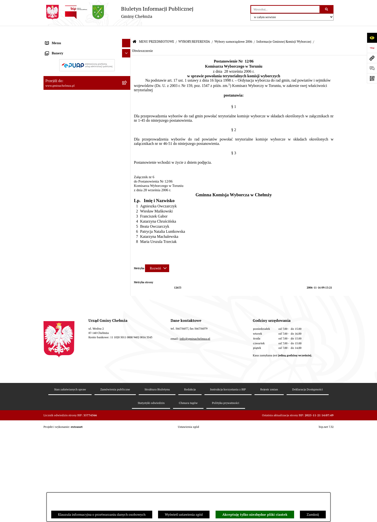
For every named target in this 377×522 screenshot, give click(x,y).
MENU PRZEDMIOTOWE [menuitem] (63, 40)
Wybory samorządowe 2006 (233, 30)
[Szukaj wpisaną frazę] (327, 9)
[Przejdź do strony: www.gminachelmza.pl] (372, 58)
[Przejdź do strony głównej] (118, 12)
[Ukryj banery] (126, 376)
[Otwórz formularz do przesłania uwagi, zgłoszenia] (372, 68)
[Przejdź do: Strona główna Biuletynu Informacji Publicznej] (134, 31)
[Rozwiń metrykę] (157, 257)
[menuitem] (87, 51)
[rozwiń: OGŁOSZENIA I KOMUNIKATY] (127, 51)
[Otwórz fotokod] (372, 78)
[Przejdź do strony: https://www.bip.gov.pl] (372, 48)
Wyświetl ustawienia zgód (184, 514)
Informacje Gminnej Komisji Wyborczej (283, 30)
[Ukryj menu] (126, 32)
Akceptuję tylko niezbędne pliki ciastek (254, 514)
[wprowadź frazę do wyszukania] (285, 9)
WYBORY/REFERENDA (194, 30)
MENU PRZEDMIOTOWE (156, 30)
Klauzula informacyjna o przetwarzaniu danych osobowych (101, 514)
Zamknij (313, 514)
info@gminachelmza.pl (195, 455)
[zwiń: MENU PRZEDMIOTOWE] (127, 40)
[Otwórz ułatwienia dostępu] (372, 38)
